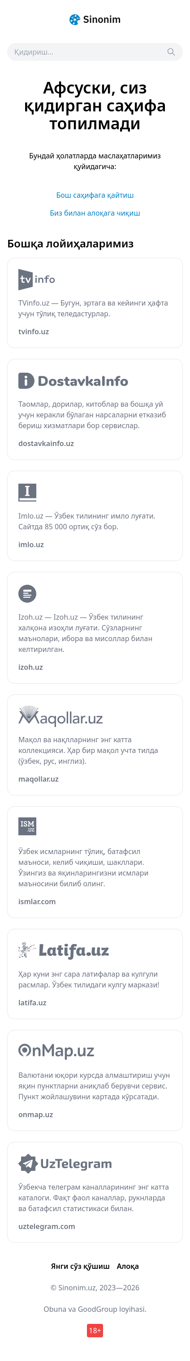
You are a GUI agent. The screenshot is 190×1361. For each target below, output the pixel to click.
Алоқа (128, 1266)
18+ (95, 1330)
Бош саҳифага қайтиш (95, 195)
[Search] (171, 52)
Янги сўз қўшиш (80, 1266)
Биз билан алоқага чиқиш (95, 213)
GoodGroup (97, 1309)
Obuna (54, 1309)
